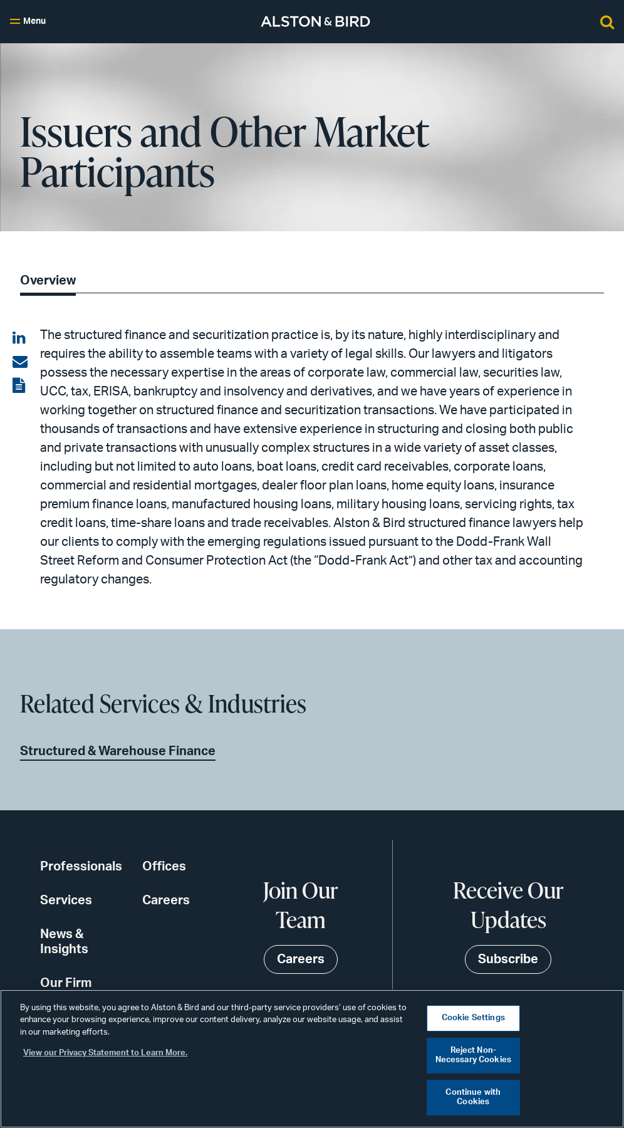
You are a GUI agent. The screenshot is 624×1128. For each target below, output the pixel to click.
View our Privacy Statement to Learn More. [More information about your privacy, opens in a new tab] (105, 1053)
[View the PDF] (20, 386)
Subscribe (508, 959)
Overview (48, 280)
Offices (164, 866)
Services (66, 900)
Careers (166, 900)
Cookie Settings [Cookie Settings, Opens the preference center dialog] (473, 1018)
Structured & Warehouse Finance (118, 751)
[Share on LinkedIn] (20, 338)
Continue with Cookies (473, 1098)
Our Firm (66, 983)
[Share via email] (20, 362)
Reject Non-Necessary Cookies (473, 1056)
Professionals (81, 866)
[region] (312, 1059)
